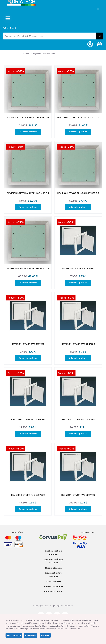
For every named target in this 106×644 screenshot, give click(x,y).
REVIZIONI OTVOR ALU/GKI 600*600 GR (28, 268)
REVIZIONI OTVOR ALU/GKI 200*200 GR (28, 117)
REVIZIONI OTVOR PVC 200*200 (78, 344)
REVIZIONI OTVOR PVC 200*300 (78, 419)
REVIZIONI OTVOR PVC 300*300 (28, 495)
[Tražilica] (99, 36)
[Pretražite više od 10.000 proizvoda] (49, 36)
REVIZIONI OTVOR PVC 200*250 (28, 419)
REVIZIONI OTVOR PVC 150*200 (27, 344)
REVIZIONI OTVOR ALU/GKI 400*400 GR (28, 193)
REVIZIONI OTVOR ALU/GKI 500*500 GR (78, 193)
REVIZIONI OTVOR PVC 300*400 (78, 495)
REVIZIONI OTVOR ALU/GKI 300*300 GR (78, 117)
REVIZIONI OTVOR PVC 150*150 (78, 268)
